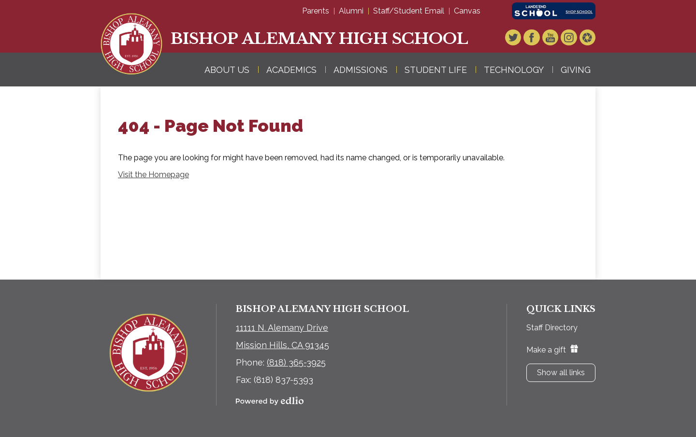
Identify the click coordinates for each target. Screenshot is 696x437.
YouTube (554, 38)
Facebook (537, 38)
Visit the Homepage (153, 174)
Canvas (467, 10)
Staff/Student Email (408, 10)
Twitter (520, 38)
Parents (315, 10)
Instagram (571, 38)
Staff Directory (552, 327)
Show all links (561, 372)
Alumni (351, 10)
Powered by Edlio (270, 401)
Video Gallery (588, 38)
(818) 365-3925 (296, 362)
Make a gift (552, 349)
